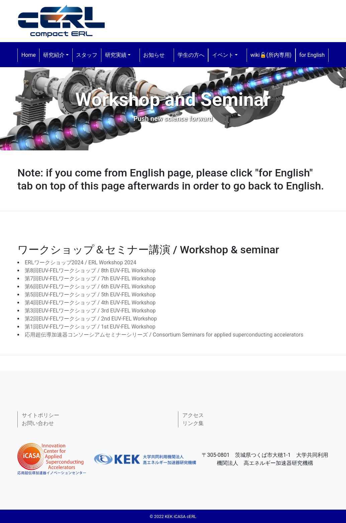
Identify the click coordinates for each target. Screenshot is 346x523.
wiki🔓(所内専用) (270, 55)
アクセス (193, 415)
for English (312, 55)
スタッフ (86, 55)
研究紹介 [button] (54, 55)
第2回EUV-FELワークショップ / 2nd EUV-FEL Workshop (91, 318)
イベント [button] (223, 55)
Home (28, 55)
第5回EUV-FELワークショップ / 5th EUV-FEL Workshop (90, 294)
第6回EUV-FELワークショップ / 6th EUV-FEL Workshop (90, 286)
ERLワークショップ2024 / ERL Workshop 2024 (80, 262)
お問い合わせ (38, 423)
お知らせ (154, 55)
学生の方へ (191, 55)
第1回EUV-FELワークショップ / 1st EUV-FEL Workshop (90, 326)
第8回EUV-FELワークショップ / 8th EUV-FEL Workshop (90, 270)
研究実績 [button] (115, 55)
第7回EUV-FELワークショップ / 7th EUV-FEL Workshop (90, 278)
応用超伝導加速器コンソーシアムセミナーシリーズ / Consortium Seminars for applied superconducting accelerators (164, 335)
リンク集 (193, 423)
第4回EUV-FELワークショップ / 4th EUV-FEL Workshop (90, 302)
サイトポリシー (40, 415)
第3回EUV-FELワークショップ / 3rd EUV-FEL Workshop (90, 310)
